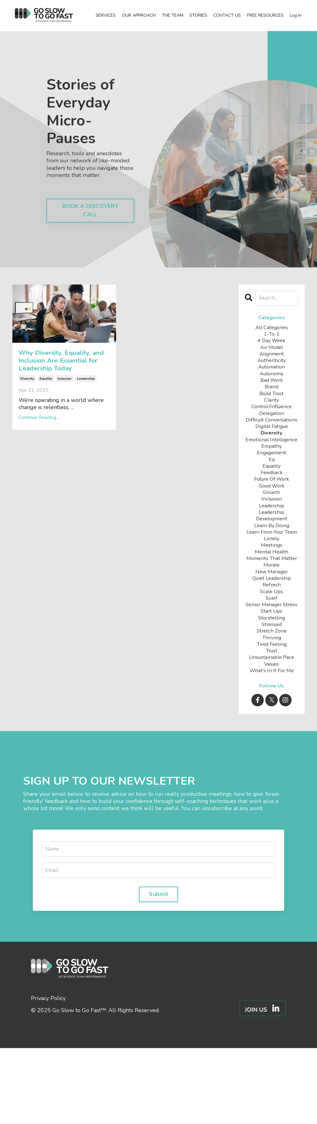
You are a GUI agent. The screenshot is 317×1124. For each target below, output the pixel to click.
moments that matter (272, 607)
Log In (296, 15)
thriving (271, 704)
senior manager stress (272, 665)
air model (271, 349)
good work (271, 516)
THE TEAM (172, 15)
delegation (271, 422)
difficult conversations (271, 433)
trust (271, 719)
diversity (27, 415)
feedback (271, 501)
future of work (272, 509)
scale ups (271, 646)
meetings (271, 589)
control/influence (271, 414)
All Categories (272, 328)
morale (271, 617)
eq (271, 487)
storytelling (272, 683)
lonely (271, 581)
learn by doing (271, 559)
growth (271, 523)
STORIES (198, 15)
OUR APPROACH (139, 15)
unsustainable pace (271, 726)
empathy (271, 473)
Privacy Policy (48, 1074)
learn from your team (271, 571)
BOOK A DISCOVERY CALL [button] (90, 210)
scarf (271, 654)
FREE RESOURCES (265, 15)
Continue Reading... (39, 454)
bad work (271, 386)
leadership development (271, 549)
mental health (272, 596)
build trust (272, 400)
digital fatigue (271, 443)
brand (271, 393)
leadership (86, 415)
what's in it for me (271, 741)
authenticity (272, 364)
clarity (271, 407)
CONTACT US (227, 15)
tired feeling (272, 712)
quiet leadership (271, 632)
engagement (271, 480)
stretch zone (271, 697)
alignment (271, 356)
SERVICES (106, 15)
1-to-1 (271, 335)
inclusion (65, 415)
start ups (272, 675)
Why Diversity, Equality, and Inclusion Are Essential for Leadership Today (59, 378)
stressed (272, 690)
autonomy (271, 378)
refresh (271, 639)
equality (46, 415)
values (271, 734)
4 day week (271, 342)
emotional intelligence (271, 462)
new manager (271, 625)
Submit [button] (158, 969)
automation (271, 371)
